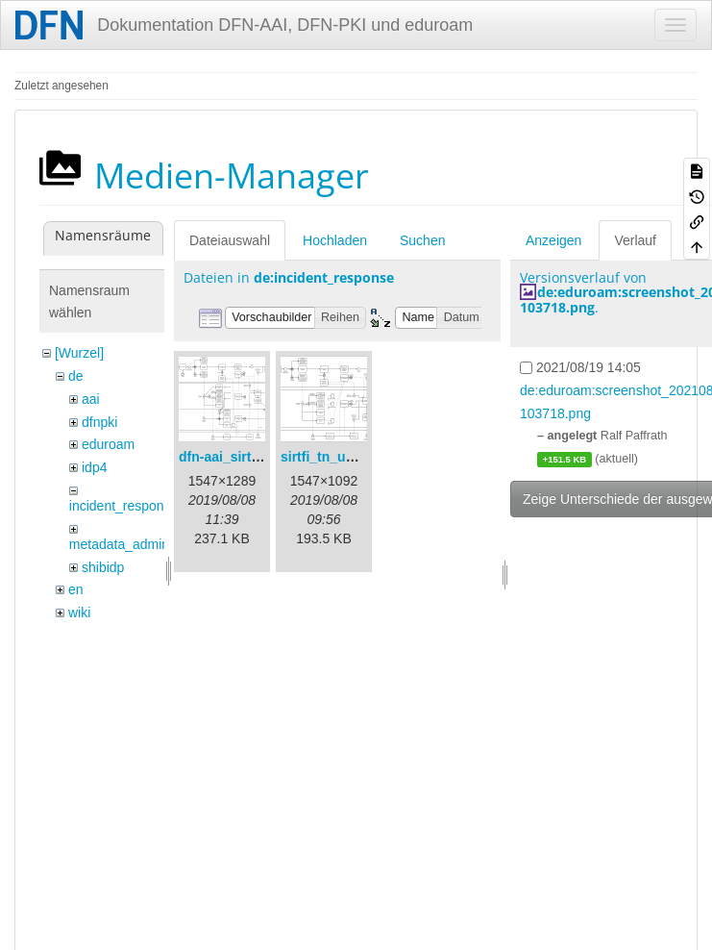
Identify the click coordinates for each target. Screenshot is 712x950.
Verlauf (635, 240)
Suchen (422, 240)
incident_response (124, 505)
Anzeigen (553, 240)
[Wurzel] (79, 353)
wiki (79, 612)
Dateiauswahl (229, 240)
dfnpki (99, 422)
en (76, 589)
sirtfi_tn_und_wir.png (349, 456)
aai (91, 399)
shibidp (103, 567)
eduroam (108, 444)
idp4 (94, 467)
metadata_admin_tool (134, 544)
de (76, 376)
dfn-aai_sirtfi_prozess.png (262, 456)
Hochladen (335, 240)
